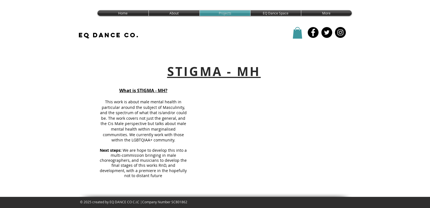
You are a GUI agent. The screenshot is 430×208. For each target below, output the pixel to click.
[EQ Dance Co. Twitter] (326, 32)
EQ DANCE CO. (109, 35)
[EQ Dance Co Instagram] (340, 32)
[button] (297, 33)
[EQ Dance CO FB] (313, 32)
